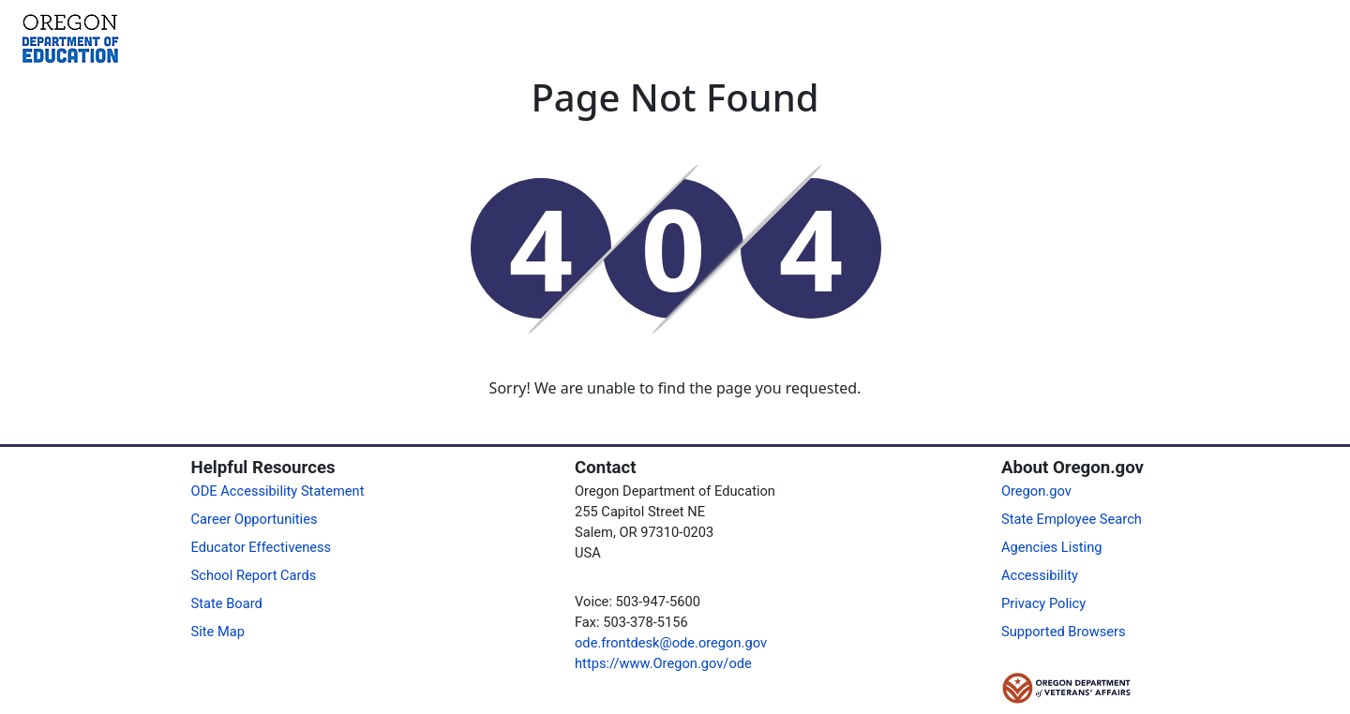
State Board (226, 603)
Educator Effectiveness (261, 547)
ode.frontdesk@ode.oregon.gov (671, 642)
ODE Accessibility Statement (278, 491)
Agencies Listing (1051, 547)
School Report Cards (254, 575)
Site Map (218, 631)
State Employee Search (1071, 519)
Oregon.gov (1036, 491)
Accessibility (1039, 575)
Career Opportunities (254, 519)
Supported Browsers (1063, 631)
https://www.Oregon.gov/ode (663, 663)
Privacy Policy (1043, 603)
